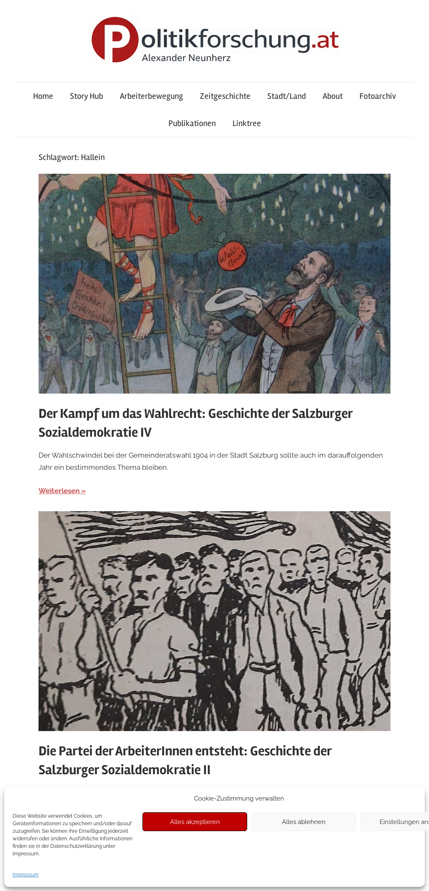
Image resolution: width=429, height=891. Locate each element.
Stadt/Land (286, 96)
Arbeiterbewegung (151, 96)
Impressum (26, 875)
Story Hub (86, 96)
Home (43, 96)
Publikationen (192, 123)
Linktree (247, 123)
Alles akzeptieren (195, 822)
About (333, 96)
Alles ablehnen (304, 822)
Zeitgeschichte (225, 96)
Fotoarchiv (377, 96)
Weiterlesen (59, 491)
